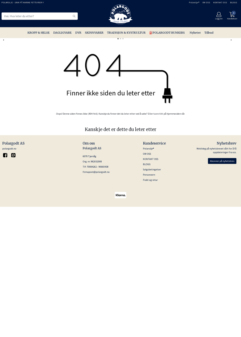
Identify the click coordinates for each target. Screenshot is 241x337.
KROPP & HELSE (39, 32)
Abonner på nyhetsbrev (222, 291)
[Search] (40, 16)
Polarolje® (194, 2)
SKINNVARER (94, 32)
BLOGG (233, 2)
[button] (118, 168)
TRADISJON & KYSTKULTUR (126, 32)
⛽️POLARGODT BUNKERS (167, 32)
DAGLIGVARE (62, 32)
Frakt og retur (150, 310)
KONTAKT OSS (220, 2)
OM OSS (206, 2)
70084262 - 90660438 (97, 296)
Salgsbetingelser (152, 299)
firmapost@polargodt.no (96, 302)
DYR (78, 32)
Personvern (149, 304)
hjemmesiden (174, 243)
